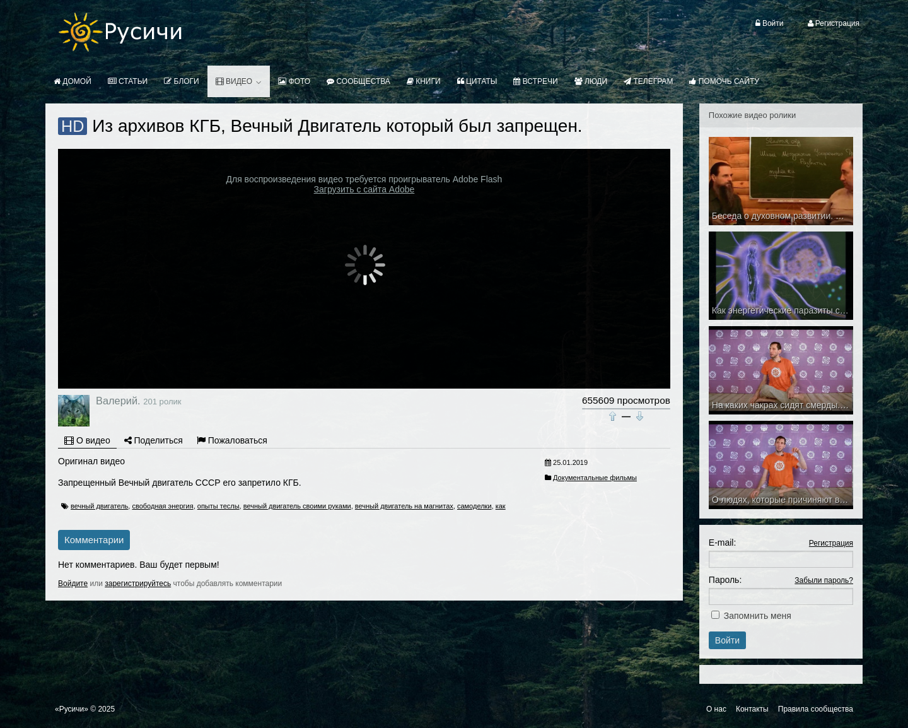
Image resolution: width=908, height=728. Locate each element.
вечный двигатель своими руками (297, 506)
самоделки (474, 506)
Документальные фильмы (595, 477)
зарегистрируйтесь (138, 583)
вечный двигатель (99, 506)
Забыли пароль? (823, 580)
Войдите (73, 583)
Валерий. (118, 400)
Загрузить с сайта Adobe (364, 189)
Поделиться (153, 440)
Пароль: (725, 580)
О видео (87, 440)
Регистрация (831, 543)
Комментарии (94, 539)
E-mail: (722, 542)
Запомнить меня (757, 616)
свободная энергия (162, 506)
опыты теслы (218, 506)
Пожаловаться (232, 440)
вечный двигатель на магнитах (404, 506)
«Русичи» (71, 709)
